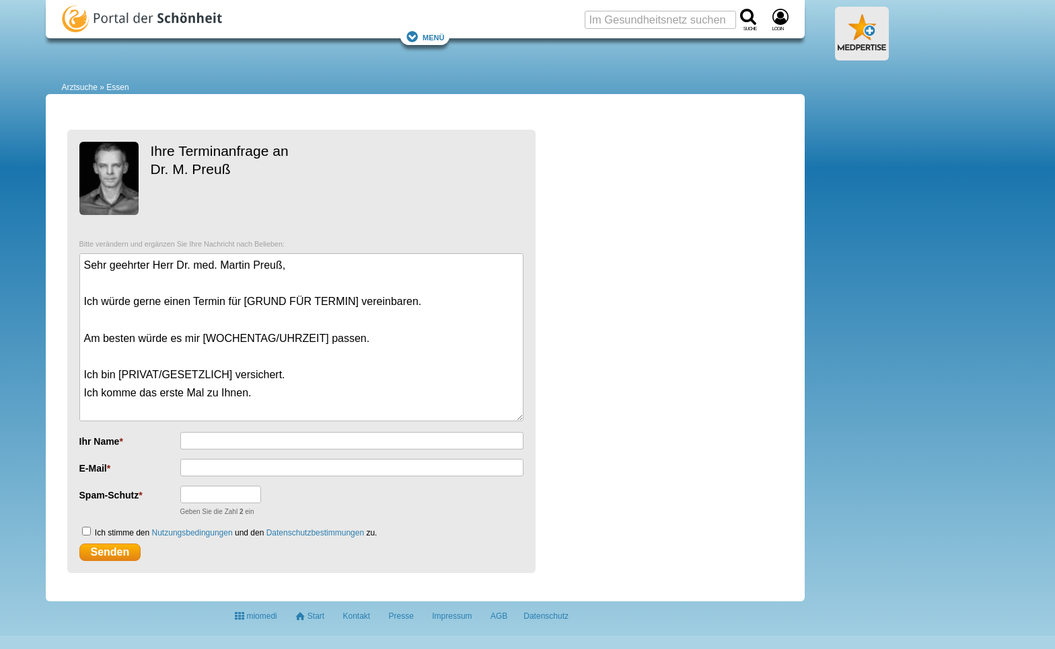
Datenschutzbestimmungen (315, 532)
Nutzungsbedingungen (192, 532)
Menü (425, 36)
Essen (117, 87)
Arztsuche (80, 87)
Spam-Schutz (109, 495)
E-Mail (93, 468)
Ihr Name (99, 441)
